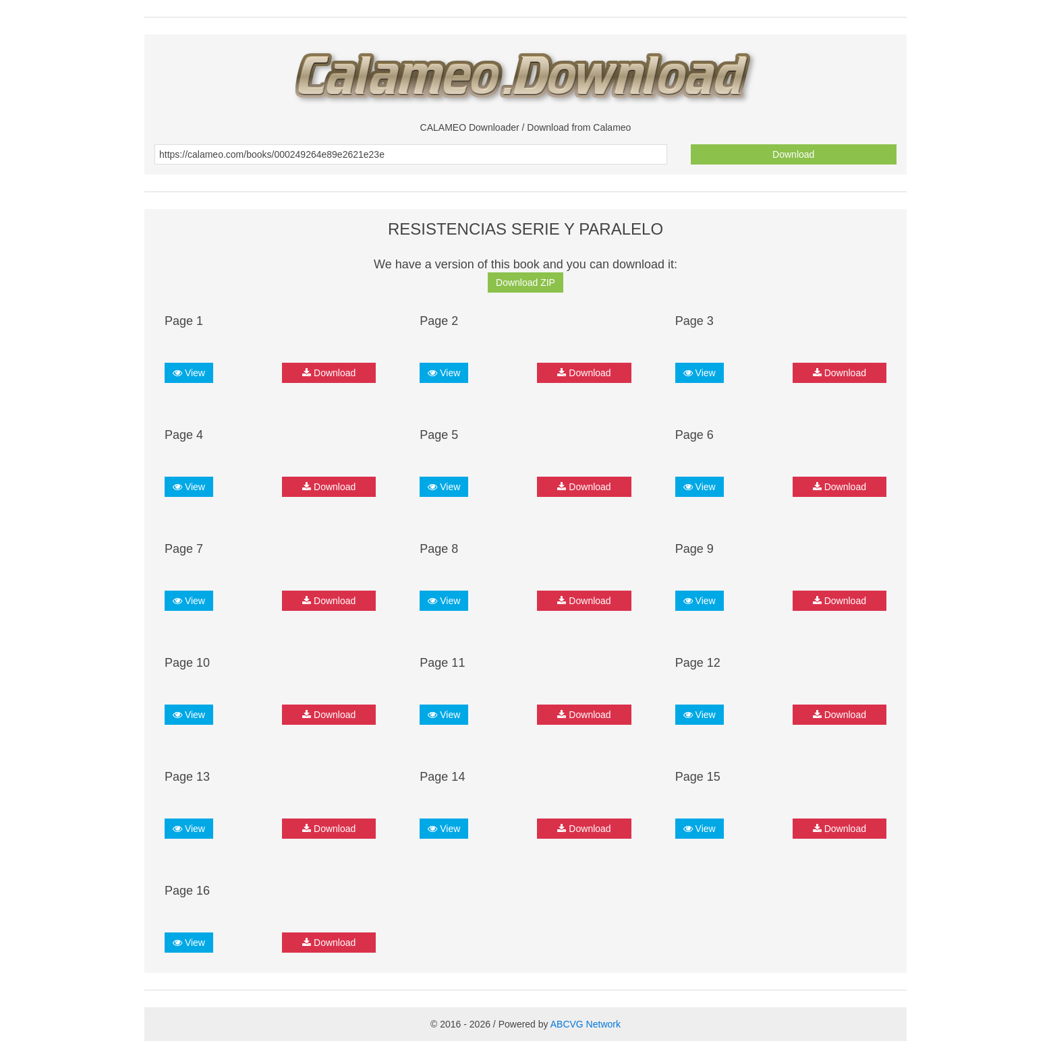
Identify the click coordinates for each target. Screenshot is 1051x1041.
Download (793, 154)
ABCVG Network (585, 1024)
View (189, 372)
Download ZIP (525, 282)
